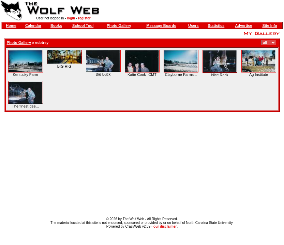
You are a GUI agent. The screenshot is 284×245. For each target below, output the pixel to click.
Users (193, 25)
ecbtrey (41, 42)
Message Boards (161, 25)
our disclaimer (165, 226)
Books (56, 25)
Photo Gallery (119, 25)
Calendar (33, 25)
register (84, 18)
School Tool (82, 25)
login (71, 18)
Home (11, 25)
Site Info (269, 25)
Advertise (243, 25)
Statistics (216, 25)
